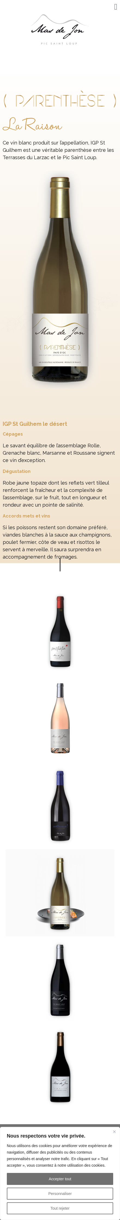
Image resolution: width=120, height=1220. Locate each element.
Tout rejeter (60, 1208)
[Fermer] (114, 1131)
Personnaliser (60, 1193)
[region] (60, 1173)
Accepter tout (60, 1179)
